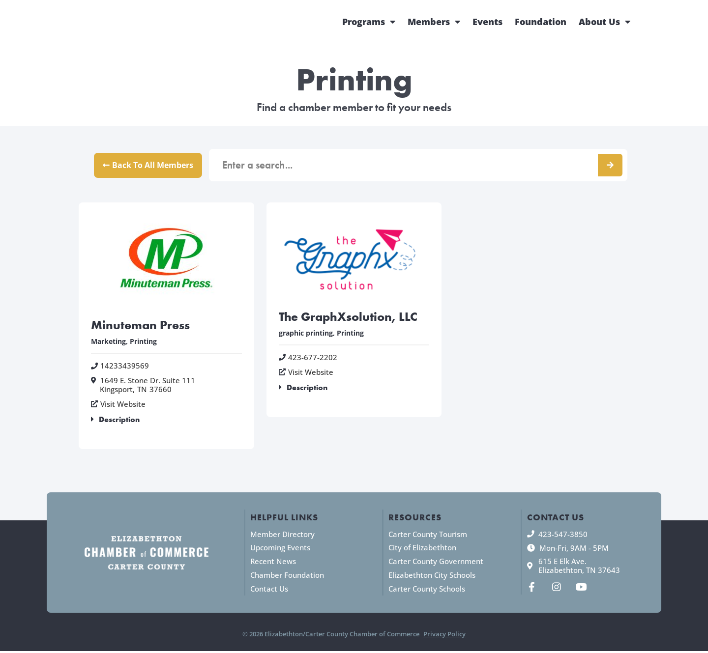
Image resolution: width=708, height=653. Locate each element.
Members (434, 21)
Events (487, 22)
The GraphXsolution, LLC (350, 317)
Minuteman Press (143, 325)
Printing (143, 342)
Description (119, 421)
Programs (368, 21)
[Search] (610, 165)
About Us (604, 21)
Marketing (108, 342)
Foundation (540, 22)
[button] (166, 421)
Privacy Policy (444, 635)
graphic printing (306, 334)
